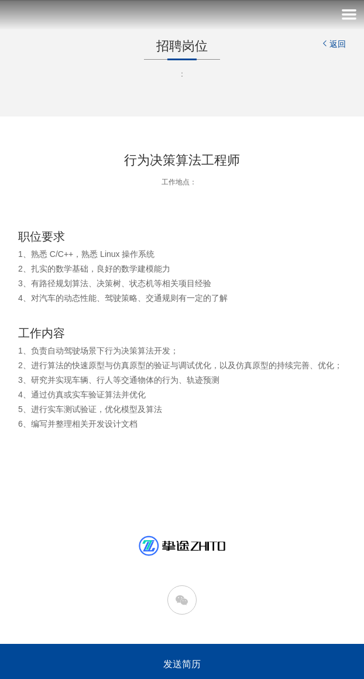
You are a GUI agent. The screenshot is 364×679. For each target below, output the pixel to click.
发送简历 (182, 664)
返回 (333, 44)
